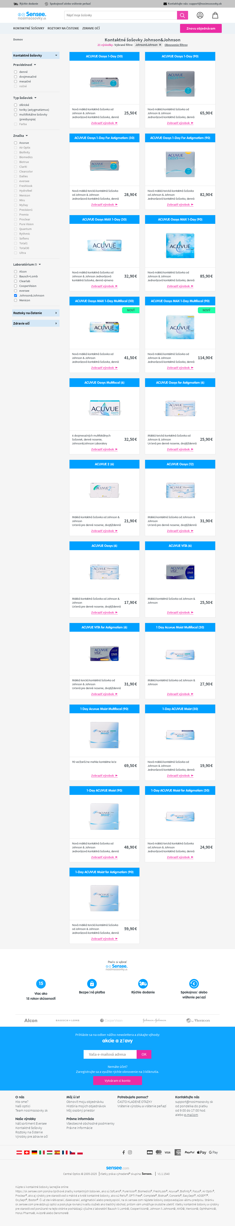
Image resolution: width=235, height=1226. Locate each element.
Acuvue (24, 143)
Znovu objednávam (201, 28)
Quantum (25, 229)
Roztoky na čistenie (29, 1132)
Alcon (23, 271)
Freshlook (25, 186)
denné (23, 72)
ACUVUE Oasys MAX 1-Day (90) (180, 219)
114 (205, 357)
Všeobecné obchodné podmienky (90, 1123)
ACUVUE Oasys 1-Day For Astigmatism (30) (104, 138)
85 (206, 276)
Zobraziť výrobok (104, 123)
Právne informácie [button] (80, 1119)
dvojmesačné (27, 77)
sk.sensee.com (134, 1200)
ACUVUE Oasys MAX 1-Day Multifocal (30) (104, 301)
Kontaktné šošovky (28, 1128)
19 (206, 765)
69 (130, 765)
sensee (117, 1167)
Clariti (23, 167)
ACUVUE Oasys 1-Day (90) (180, 56)
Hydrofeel (25, 191)
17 (130, 602)
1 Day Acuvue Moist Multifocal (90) (104, 709)
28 (130, 194)
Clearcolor (26, 171)
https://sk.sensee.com (29, 1191)
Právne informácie (79, 1128)
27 (206, 684)
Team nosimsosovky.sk (31, 1110)
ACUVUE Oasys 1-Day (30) (104, 56)
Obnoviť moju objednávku (85, 1101)
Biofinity (24, 152)
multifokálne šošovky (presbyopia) (33, 116)
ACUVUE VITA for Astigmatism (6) (104, 627)
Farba (23, 124)
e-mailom (191, 1114)
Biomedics (26, 157)
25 (130, 113)
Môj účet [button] (73, 1097)
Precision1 (26, 210)
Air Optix (24, 147)
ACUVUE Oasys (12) (180, 464)
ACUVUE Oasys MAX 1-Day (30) (104, 219)
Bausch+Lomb (28, 276)
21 (130, 520)
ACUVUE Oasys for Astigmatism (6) (180, 383)
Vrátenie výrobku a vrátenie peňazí (142, 1106)
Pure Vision (26, 224)
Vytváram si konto (118, 1080)
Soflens (24, 238)
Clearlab (24, 281)
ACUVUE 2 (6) (104, 464)
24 (206, 847)
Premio (24, 214)
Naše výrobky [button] (25, 1119)
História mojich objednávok (86, 1106)
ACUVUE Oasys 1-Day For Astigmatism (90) (180, 138)
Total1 (23, 243)
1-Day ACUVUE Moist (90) (104, 790)
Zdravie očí (91, 28)
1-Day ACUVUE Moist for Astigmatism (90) (104, 872)
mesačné (25, 81)
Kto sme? (21, 1101)
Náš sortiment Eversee (31, 1123)
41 (130, 357)
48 (130, 847)
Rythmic (24, 234)
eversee (24, 181)
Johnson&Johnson (31, 295)
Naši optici (22, 1106)
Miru (22, 200)
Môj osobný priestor (80, 1110)
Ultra (22, 253)
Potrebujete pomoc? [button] (133, 1097)
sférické (24, 105)
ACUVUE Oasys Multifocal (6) (104, 383)
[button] (36, 55)
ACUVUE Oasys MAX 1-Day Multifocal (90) (180, 301)
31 (206, 520)
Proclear (24, 219)
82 (206, 194)
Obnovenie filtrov (176, 45)
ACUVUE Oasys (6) (104, 546)
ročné (23, 86)
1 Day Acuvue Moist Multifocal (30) (180, 627)
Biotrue (24, 162)
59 (130, 928)
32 (130, 276)
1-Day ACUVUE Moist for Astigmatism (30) (180, 790)
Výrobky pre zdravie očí (31, 1136)
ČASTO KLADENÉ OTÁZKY (135, 1101)
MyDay (23, 205)
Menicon (24, 195)
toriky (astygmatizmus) (34, 110)
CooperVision (27, 286)
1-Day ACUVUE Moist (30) (180, 709)
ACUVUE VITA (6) (180, 546)
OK (144, 1054)
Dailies (23, 176)
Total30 (24, 248)
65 (206, 113)
